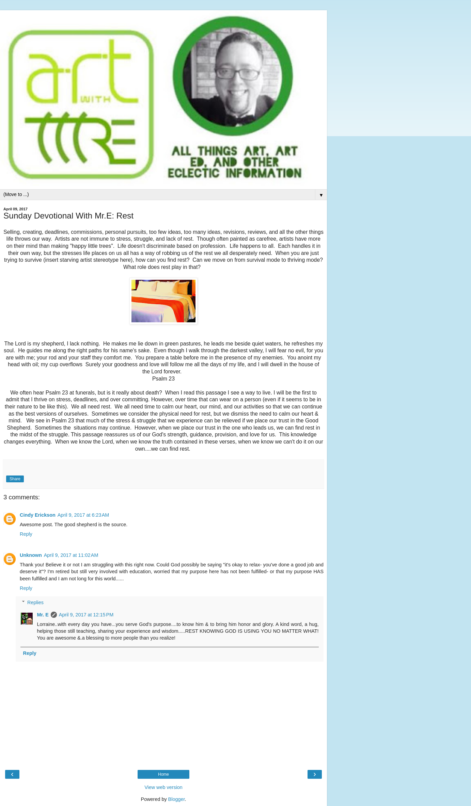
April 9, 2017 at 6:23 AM (83, 515)
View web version (163, 787)
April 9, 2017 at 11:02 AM (71, 555)
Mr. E (42, 614)
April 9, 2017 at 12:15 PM (86, 614)
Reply (26, 534)
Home (163, 774)
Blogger (176, 799)
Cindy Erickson (38, 515)
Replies (35, 602)
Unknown (31, 555)
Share (15, 479)
